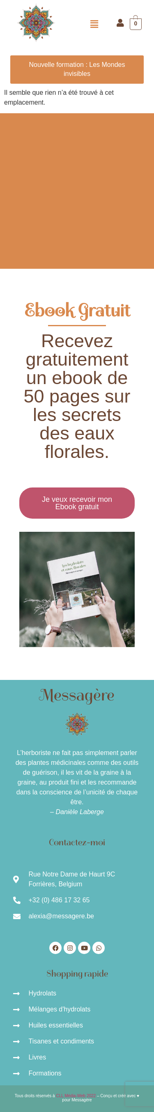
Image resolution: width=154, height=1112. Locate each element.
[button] (94, 24)
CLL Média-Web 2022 (76, 1096)
